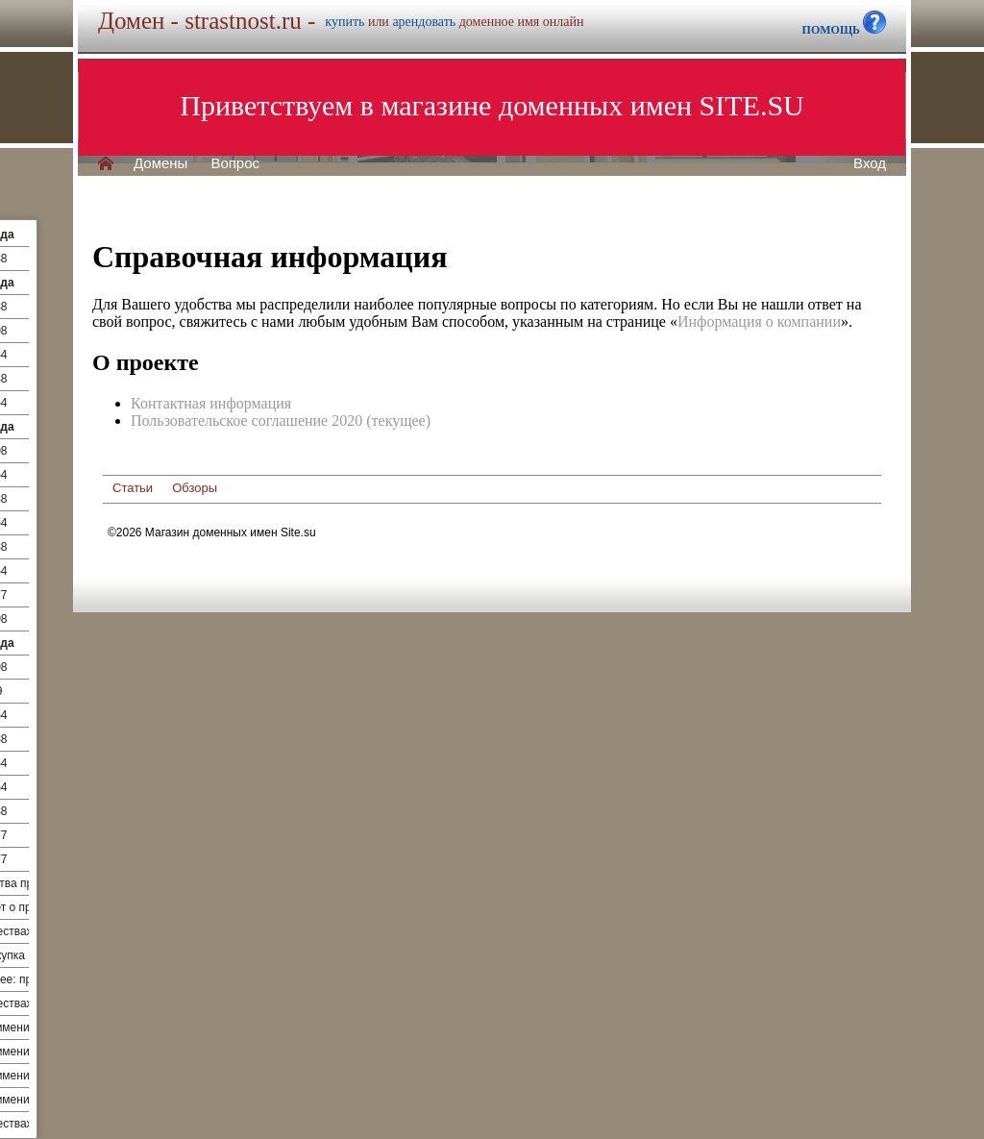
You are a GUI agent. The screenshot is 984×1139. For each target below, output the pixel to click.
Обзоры (194, 488)
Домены (160, 163)
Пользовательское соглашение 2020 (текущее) (280, 420)
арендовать (423, 21)
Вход (869, 163)
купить (344, 21)
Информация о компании (759, 321)
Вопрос (234, 163)
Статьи (132, 488)
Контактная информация (211, 403)
